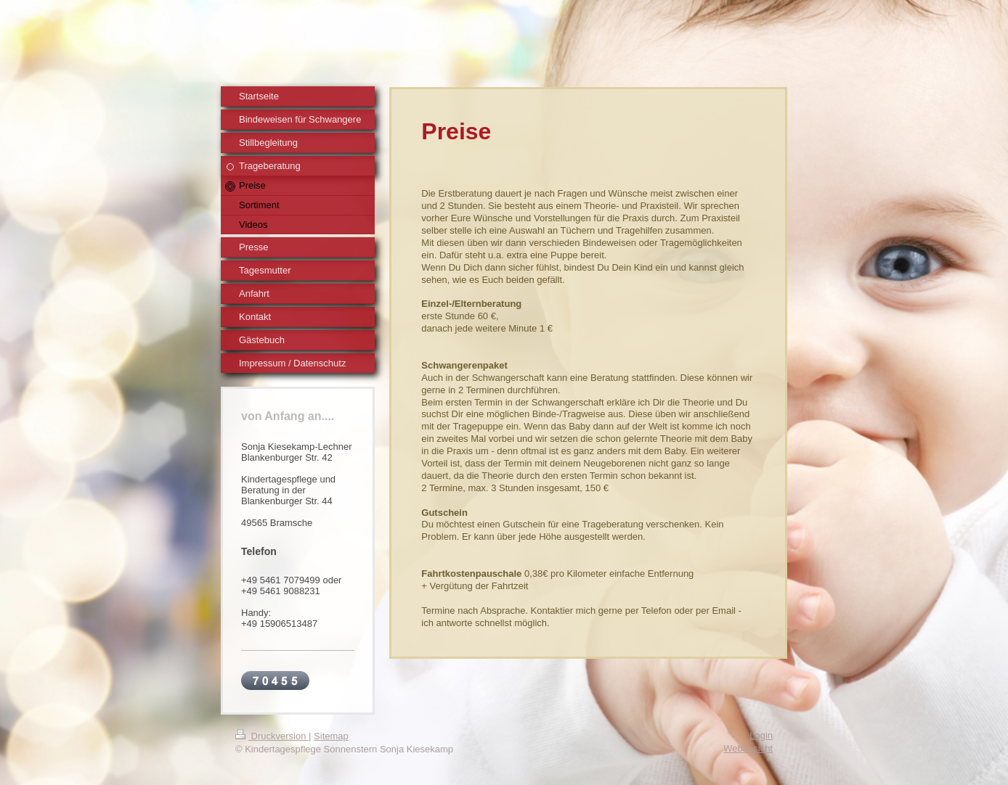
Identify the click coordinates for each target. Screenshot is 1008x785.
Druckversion (272, 736)
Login (761, 735)
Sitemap (331, 736)
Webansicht (748, 748)
